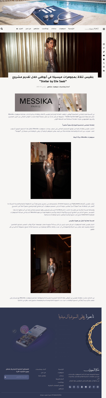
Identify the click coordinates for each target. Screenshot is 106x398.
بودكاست (45, 29)
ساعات (53, 29)
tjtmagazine (104, 44)
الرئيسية (71, 29)
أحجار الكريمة (60, 379)
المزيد (19, 29)
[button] (1, 29)
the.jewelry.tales (104, 52)
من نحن (28, 29)
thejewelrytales (104, 48)
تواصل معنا (42, 376)
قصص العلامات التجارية (56, 385)
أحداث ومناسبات (64, 87)
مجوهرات (62, 29)
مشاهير (36, 29)
